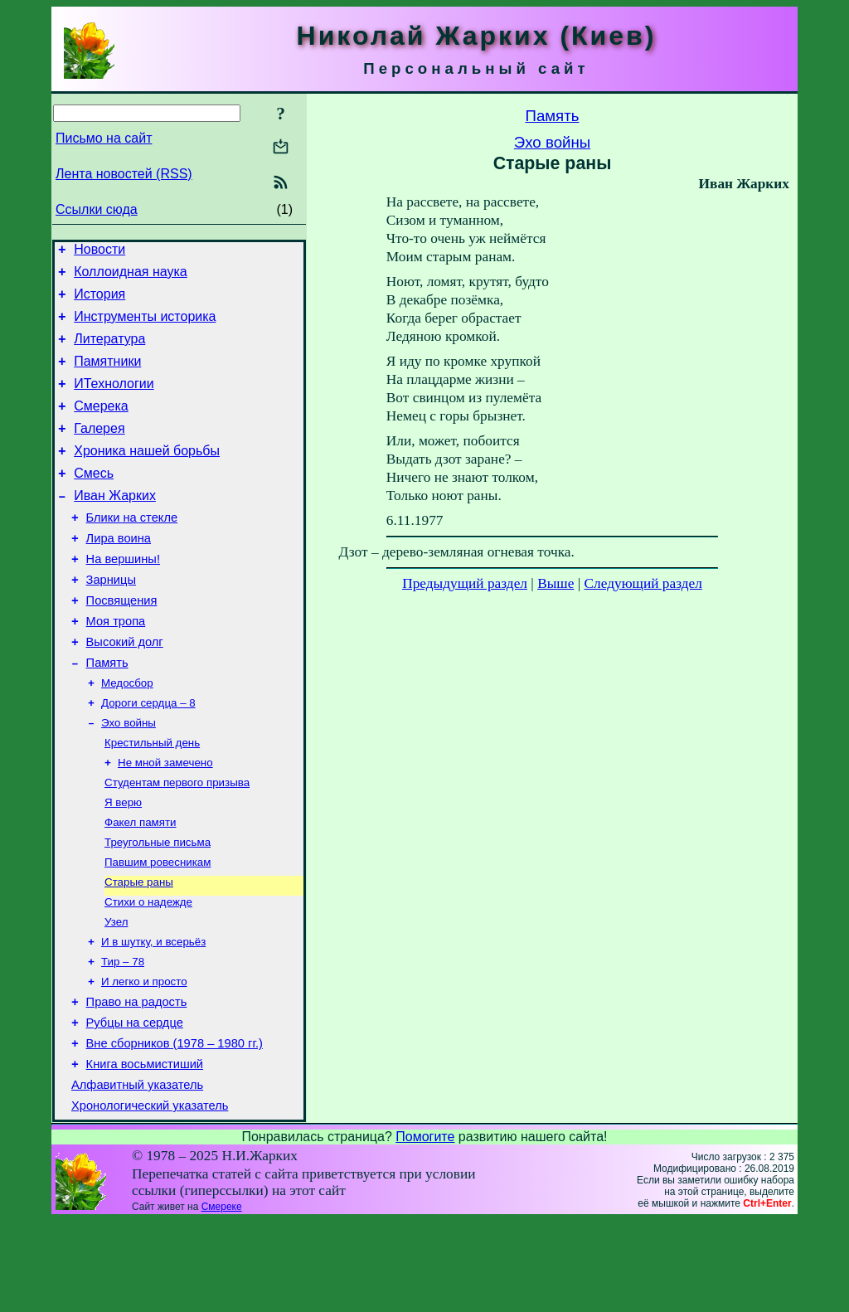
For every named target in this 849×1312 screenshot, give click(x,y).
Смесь (94, 500)
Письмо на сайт (104, 138)
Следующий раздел (643, 583)
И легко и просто (144, 1058)
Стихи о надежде (148, 971)
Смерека (101, 426)
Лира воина (118, 573)
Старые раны (138, 950)
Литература (109, 351)
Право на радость (136, 1080)
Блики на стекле (132, 549)
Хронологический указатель (149, 1196)
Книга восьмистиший (144, 1150)
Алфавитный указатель (137, 1173)
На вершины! (123, 596)
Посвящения (122, 642)
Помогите (424, 1228)
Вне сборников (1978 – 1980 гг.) (174, 1127)
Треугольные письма (157, 907)
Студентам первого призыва (177, 842)
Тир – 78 (122, 1036)
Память (107, 712)
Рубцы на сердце (134, 1103)
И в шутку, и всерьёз (153, 1014)
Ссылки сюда (97, 209)
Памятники (107, 376)
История (99, 301)
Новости (99, 252)
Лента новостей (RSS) (124, 174)
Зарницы (111, 619)
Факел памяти (140, 885)
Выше (555, 583)
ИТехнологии (113, 401)
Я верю (123, 864)
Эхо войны (128, 777)
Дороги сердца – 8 (148, 756)
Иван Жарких (115, 525)
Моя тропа (116, 666)
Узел (116, 993)
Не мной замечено (165, 820)
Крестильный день (152, 799)
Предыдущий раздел (464, 583)
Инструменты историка (145, 326)
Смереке (221, 1298)
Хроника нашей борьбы (147, 476)
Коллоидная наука (130, 277)
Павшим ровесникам (157, 928)
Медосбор (127, 734)
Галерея (99, 451)
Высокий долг (124, 689)
